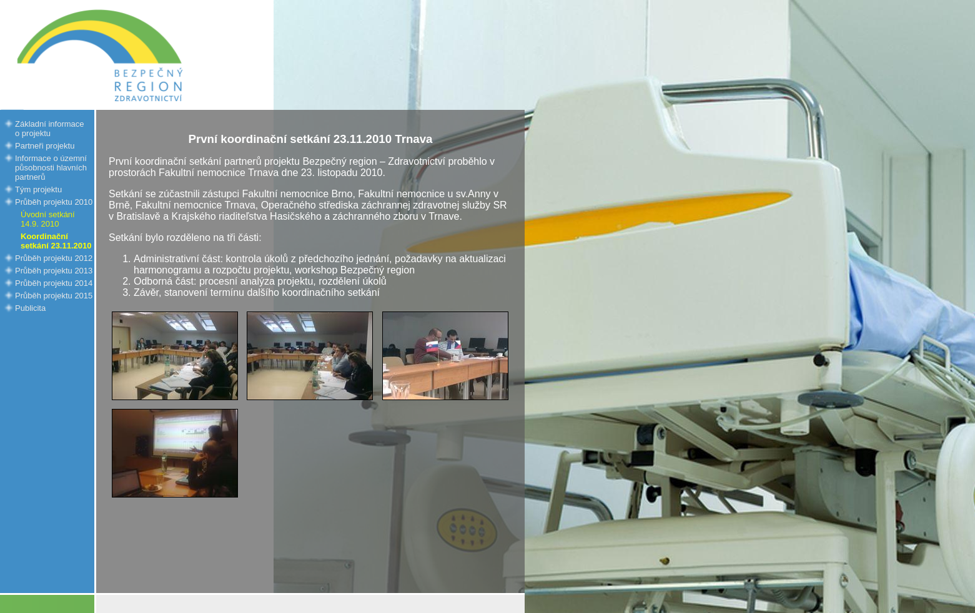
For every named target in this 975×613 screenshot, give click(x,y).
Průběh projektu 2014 (53, 283)
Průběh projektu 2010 (53, 202)
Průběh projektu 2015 (53, 295)
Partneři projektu (44, 145)
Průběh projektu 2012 (53, 258)
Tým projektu (38, 189)
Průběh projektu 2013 (53, 270)
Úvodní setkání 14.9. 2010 (48, 219)
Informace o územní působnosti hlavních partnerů (51, 168)
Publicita (30, 308)
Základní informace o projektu (49, 128)
